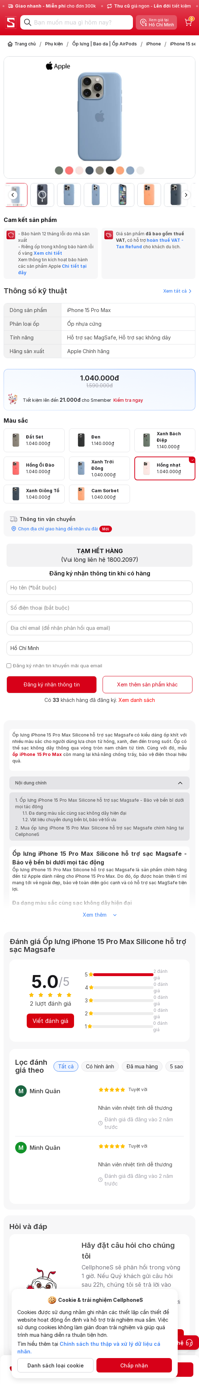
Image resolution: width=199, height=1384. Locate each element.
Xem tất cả (177, 291)
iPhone (153, 43)
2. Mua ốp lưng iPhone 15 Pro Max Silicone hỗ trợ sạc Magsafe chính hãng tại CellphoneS (99, 831)
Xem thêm (100, 914)
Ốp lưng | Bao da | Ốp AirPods (104, 43)
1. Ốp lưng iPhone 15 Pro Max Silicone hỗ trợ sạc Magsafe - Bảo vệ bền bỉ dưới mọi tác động (99, 803)
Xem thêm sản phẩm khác (147, 684)
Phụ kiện (54, 43)
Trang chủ (25, 43)
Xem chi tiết (47, 253)
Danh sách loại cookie (55, 1365)
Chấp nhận (134, 1365)
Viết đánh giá (50, 1020)
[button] (186, 194)
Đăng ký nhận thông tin (51, 684)
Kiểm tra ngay (128, 400)
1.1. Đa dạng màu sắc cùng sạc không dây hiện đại (74, 813)
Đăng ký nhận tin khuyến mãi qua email (57, 665)
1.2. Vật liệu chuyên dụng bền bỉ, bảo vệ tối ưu (69, 819)
